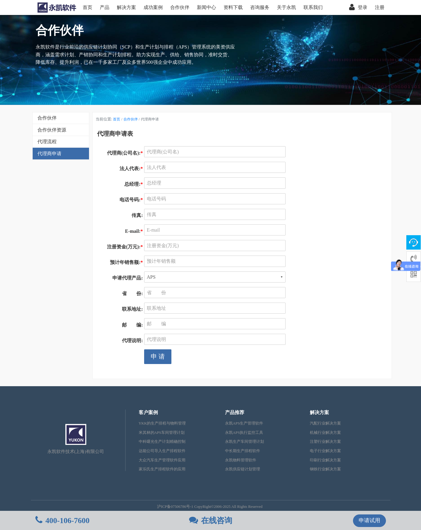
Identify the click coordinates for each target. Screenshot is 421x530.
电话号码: (132, 199)
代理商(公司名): (125, 152)
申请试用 (369, 520)
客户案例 (148, 412)
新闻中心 (206, 7)
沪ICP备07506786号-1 (175, 507)
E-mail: (134, 231)
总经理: (134, 184)
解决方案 (126, 7)
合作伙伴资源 (51, 129)
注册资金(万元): (125, 246)
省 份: (133, 293)
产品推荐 (234, 412)
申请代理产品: (128, 277)
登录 (358, 7)
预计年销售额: (127, 262)
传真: (138, 215)
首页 (87, 7)
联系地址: (133, 309)
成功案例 (153, 7)
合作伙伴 (179, 7)
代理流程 (47, 141)
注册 (379, 7)
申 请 (158, 356)
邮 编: (133, 324)
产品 (104, 7)
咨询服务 (259, 7)
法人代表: (132, 168)
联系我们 (313, 7)
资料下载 (233, 7)
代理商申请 (49, 153)
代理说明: (133, 340)
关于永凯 (286, 7)
